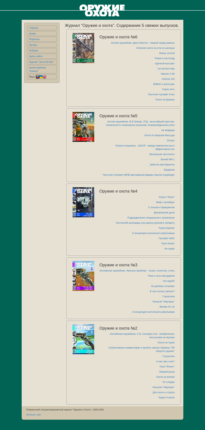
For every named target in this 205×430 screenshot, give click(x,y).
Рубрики (33, 50)
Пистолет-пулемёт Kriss (161, 94)
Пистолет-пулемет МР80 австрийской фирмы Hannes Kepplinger (139, 174)
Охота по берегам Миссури (159, 135)
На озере (169, 248)
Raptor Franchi (167, 397)
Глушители (168, 296)
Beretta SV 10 (167, 306)
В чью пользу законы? (162, 291)
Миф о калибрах (165, 202)
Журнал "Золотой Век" (41, 62)
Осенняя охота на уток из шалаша (155, 48)
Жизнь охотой (167, 53)
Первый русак (167, 371)
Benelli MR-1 (168, 159)
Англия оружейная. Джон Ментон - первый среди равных (143, 42)
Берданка (169, 169)
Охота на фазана (165, 99)
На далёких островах (163, 286)
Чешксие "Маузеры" (163, 301)
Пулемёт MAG (167, 238)
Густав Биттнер (166, 68)
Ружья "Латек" (167, 197)
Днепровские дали (164, 212)
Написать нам (33, 414)
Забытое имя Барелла (162, 164)
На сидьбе (169, 281)
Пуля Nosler (168, 243)
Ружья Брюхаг (167, 228)
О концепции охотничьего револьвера (153, 233)
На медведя (168, 130)
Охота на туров (166, 342)
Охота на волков (165, 376)
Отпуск (171, 140)
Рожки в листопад (165, 58)
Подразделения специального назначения (151, 217)
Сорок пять (168, 89)
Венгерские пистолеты (162, 154)
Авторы (33, 44)
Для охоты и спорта (164, 392)
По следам (169, 382)
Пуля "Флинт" (167, 366)
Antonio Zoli (168, 79)
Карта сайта (35, 56)
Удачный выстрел (165, 63)
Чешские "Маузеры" (163, 387)
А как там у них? (165, 361)
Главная (33, 27)
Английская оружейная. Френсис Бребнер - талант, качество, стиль (137, 270)
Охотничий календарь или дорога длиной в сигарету (145, 222)
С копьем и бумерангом (161, 207)
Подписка (34, 39)
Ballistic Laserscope (164, 84)
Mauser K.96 (168, 73)
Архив (32, 33)
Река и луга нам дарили (161, 275)
